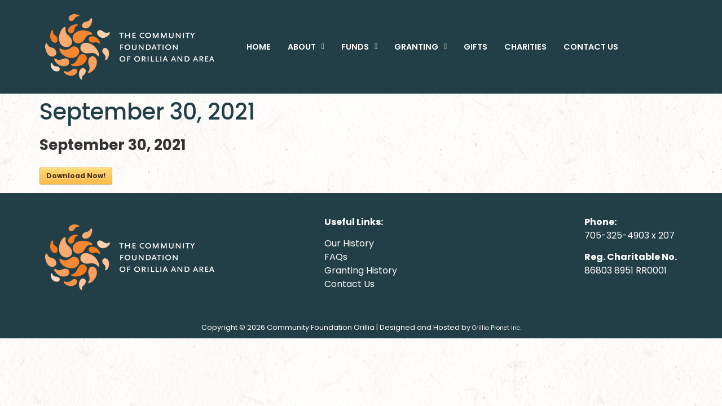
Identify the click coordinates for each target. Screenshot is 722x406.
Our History (349, 243)
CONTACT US (590, 46)
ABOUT (306, 46)
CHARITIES (525, 46)
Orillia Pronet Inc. (496, 328)
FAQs (335, 256)
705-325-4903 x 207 (629, 235)
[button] (306, 46)
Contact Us (349, 283)
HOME (258, 46)
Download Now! (75, 175)
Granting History (360, 270)
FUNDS (359, 46)
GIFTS (475, 46)
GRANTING (420, 46)
